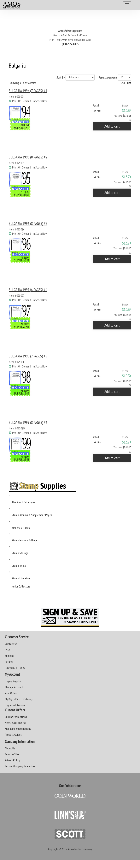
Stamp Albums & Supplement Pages (32, 515)
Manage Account (14, 687)
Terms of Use (12, 754)
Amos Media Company (79, 849)
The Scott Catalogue (23, 502)
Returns (9, 662)
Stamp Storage (20, 553)
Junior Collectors (21, 586)
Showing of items (23, 83)
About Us (10, 748)
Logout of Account (15, 705)
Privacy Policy (12, 760)
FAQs (7, 650)
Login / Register (13, 681)
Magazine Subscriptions (18, 728)
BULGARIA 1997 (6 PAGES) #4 (28, 289)
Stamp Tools (19, 566)
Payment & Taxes (15, 668)
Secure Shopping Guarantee (20, 766)
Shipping (9, 656)
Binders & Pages (21, 528)
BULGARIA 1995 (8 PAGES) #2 (28, 157)
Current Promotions (16, 717)
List (129, 83)
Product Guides (13, 734)
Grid (122, 83)
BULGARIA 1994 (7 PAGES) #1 (28, 90)
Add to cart (112, 126)
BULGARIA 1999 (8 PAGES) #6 (28, 422)
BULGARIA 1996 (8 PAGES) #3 (28, 223)
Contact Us (11, 644)
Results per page (108, 77)
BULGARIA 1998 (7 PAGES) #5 (28, 356)
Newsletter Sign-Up (15, 723)
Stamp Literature (21, 578)
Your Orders (11, 693)
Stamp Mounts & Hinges (25, 540)
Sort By (60, 77)
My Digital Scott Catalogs (19, 699)
